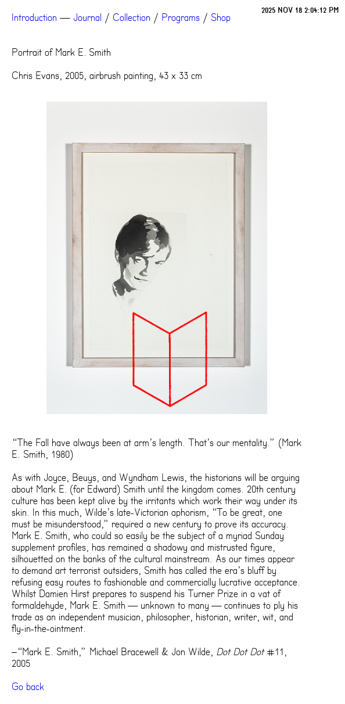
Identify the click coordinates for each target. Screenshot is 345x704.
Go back (28, 686)
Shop (221, 17)
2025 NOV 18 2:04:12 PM (300, 10)
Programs (180, 17)
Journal (87, 17)
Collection (131, 17)
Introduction (34, 17)
